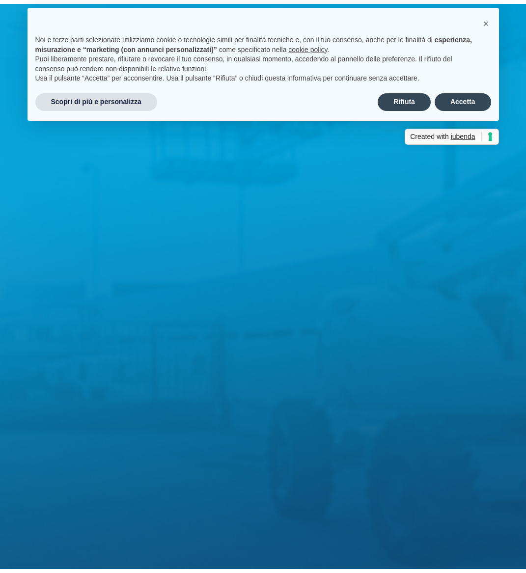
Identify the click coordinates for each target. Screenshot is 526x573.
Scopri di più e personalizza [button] (96, 102)
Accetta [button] (462, 102)
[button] (486, 23)
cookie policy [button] (307, 50)
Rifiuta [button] (404, 102)
